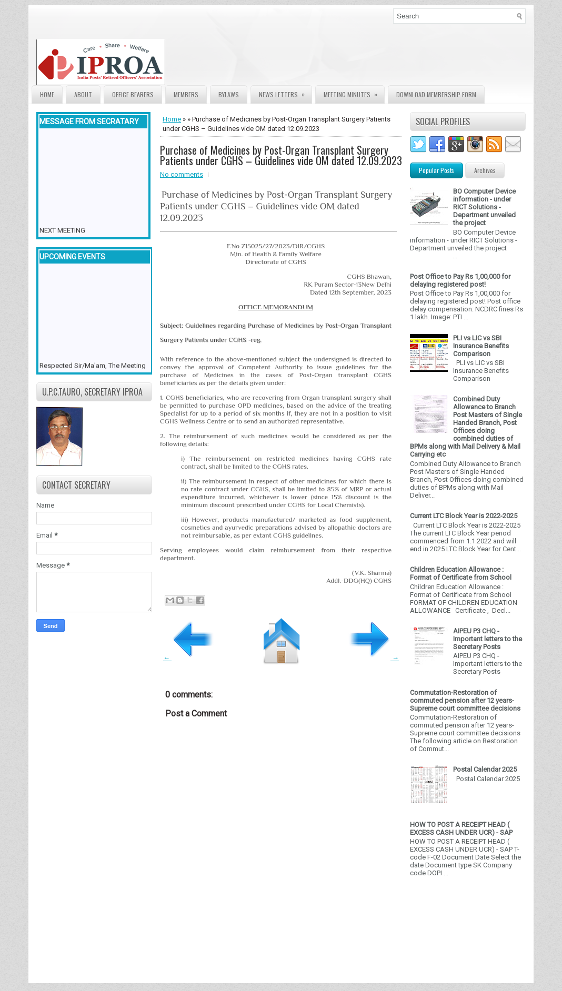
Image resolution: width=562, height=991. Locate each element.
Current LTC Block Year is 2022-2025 (463, 516)
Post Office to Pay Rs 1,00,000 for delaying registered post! (460, 280)
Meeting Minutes (354, 92)
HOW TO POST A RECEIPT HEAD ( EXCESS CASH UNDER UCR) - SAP (461, 828)
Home (47, 94)
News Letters (285, 92)
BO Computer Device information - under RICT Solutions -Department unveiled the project (484, 207)
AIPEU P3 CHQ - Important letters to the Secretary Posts (487, 639)
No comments (181, 174)
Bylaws (228, 94)
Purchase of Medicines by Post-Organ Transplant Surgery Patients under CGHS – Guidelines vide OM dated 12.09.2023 (281, 155)
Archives (485, 170)
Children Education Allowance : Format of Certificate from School (460, 573)
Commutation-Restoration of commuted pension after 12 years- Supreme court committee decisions (465, 700)
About (83, 94)
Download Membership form (436, 94)
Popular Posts (436, 170)
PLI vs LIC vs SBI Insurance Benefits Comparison (481, 346)
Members (186, 94)
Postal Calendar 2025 (485, 769)
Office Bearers (133, 94)
